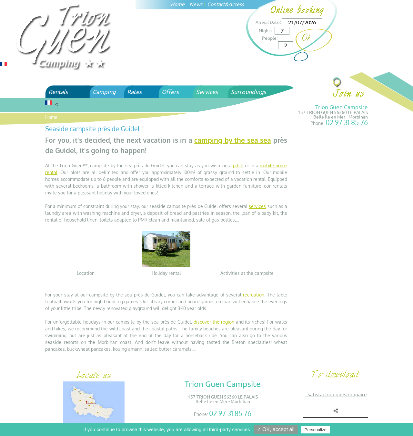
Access (236, 4)
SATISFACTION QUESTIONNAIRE (337, 394)
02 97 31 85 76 (347, 122)
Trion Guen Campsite (341, 106)
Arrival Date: (268, 22)
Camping (104, 91)
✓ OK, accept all (276, 429)
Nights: (266, 30)
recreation (253, 294)
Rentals (58, 91)
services (257, 206)
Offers (170, 91)
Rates (134, 91)
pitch (238, 165)
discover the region (214, 322)
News (195, 4)
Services (207, 91)
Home (178, 4)
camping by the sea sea (232, 140)
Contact (216, 4)
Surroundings (248, 91)
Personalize (316, 429)
